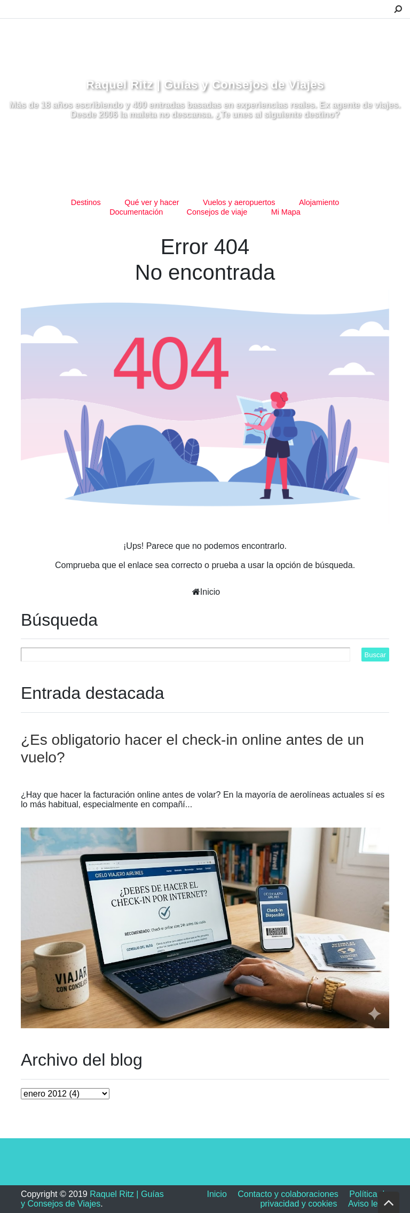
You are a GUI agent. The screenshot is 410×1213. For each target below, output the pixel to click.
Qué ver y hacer (151, 202)
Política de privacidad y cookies (324, 1199)
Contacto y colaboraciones (288, 1194)
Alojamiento (319, 202)
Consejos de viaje (217, 212)
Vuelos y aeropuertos (239, 202)
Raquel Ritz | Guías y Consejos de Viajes (205, 84)
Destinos (86, 202)
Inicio (210, 591)
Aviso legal (368, 1203)
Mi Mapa (286, 212)
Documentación (136, 212)
